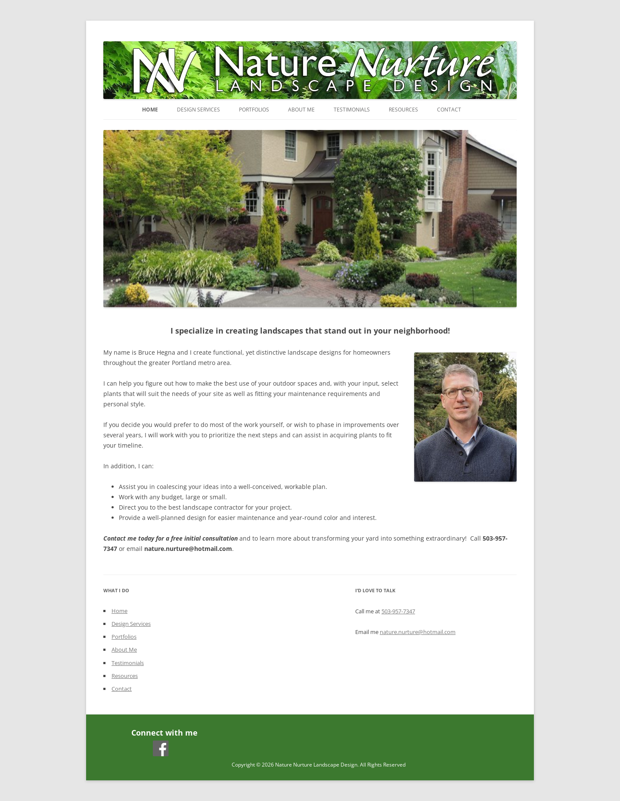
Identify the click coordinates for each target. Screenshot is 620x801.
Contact (449, 109)
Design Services (198, 109)
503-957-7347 (398, 611)
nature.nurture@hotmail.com (418, 632)
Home (150, 109)
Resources (403, 109)
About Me (301, 109)
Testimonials (352, 109)
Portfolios (254, 109)
